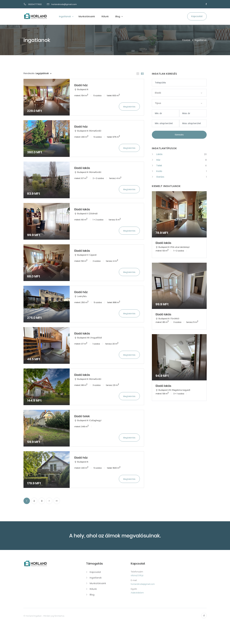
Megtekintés (129, 106)
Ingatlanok (65, 16)
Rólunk (105, 16)
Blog (118, 16)
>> (57, 500)
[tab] (138, 73)
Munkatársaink (87, 16)
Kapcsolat (95, 572)
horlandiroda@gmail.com (143, 584)
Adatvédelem (137, 592)
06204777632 (137, 575)
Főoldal (186, 40)
